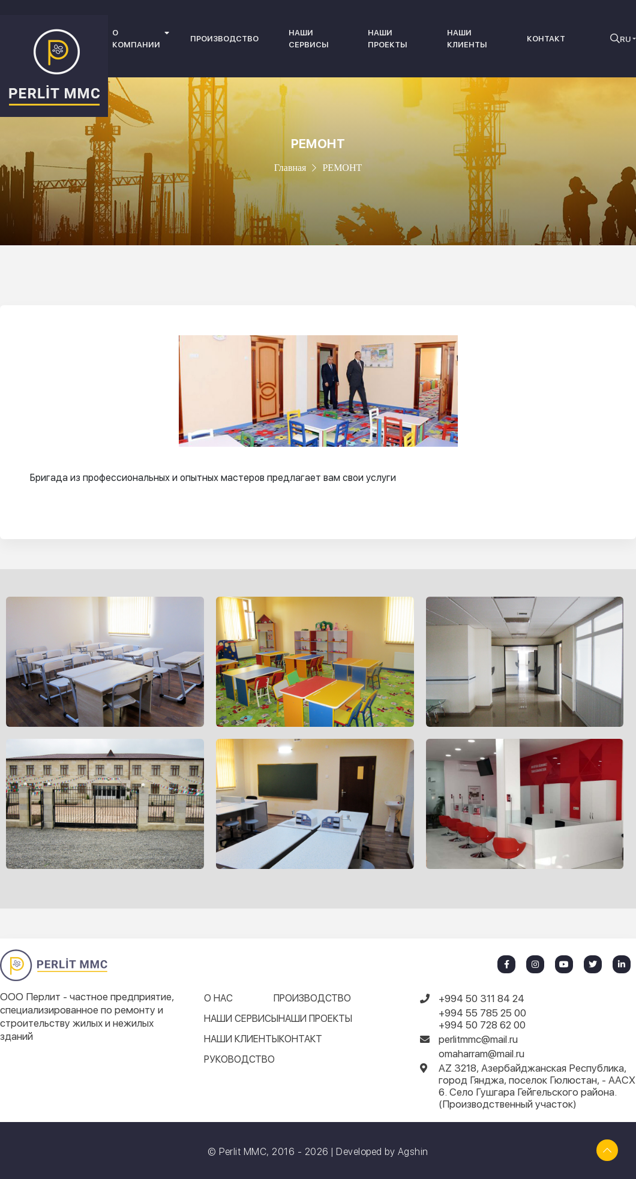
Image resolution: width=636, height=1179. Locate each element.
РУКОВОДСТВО (239, 1059)
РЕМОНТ (342, 167)
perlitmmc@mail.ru (478, 1039)
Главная (290, 167)
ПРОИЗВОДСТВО (224, 38)
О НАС (218, 998)
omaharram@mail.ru (481, 1054)
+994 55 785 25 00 (482, 1013)
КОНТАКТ (546, 38)
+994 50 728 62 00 (482, 1025)
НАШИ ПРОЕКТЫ (387, 38)
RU (625, 39)
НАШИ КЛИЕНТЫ (467, 38)
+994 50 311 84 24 (481, 998)
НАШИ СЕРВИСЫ (309, 38)
